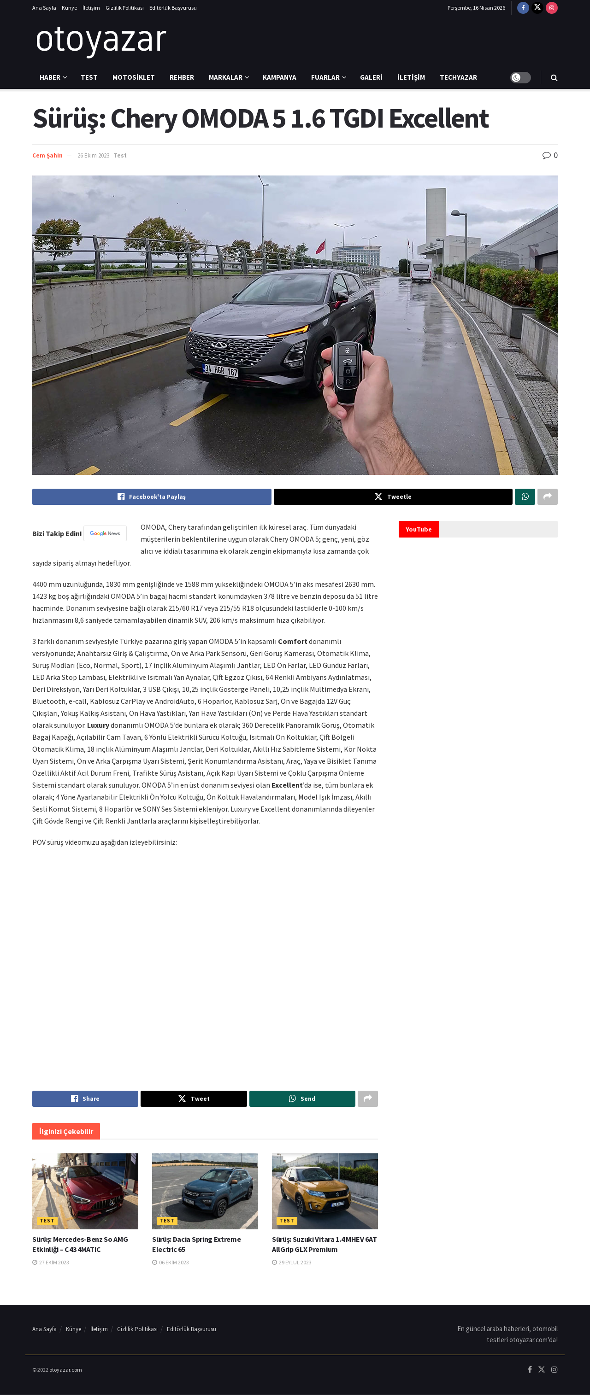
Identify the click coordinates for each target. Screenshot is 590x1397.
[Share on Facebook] (151, 497)
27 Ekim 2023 (50, 1264)
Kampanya (279, 77)
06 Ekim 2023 (170, 1264)
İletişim (91, 7)
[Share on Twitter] (393, 497)
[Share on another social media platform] (547, 497)
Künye (69, 7)
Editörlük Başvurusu (173, 7)
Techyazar (458, 77)
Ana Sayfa (44, 7)
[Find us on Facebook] (523, 8)
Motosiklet (133, 77)
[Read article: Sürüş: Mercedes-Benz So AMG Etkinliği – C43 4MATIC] (85, 1194)
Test (89, 77)
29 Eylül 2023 (292, 1264)
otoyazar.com (65, 1371)
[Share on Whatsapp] (525, 497)
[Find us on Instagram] (552, 8)
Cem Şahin (47, 155)
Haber (50, 77)
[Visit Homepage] (101, 41)
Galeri (371, 77)
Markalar (225, 77)
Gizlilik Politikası (125, 7)
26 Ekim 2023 (93, 155)
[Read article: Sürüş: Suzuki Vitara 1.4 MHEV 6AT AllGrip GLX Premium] (325, 1194)
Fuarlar (325, 77)
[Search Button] (554, 77)
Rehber (182, 77)
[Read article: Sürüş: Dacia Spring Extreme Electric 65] (205, 1194)
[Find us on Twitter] (537, 8)
